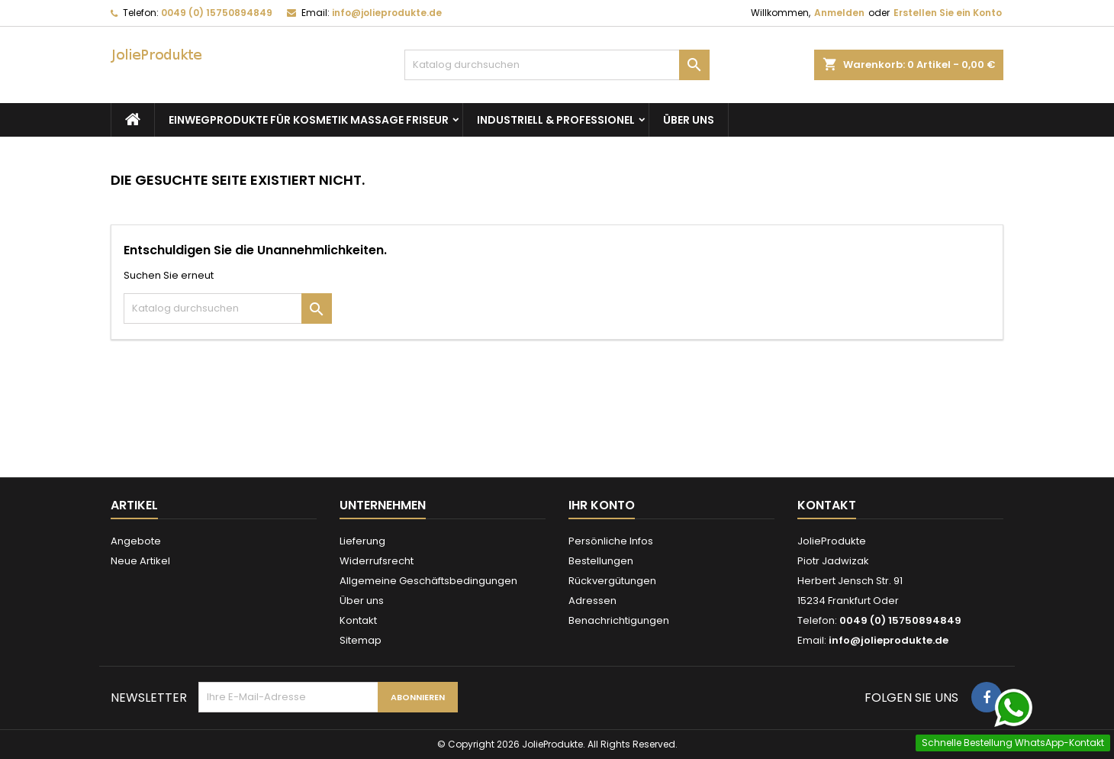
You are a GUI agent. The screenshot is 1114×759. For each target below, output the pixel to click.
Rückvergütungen (612, 580)
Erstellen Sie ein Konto (947, 12)
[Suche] (557, 65)
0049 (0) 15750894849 (216, 12)
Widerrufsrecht (377, 561)
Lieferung (362, 541)
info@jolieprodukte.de (387, 12)
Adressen (592, 600)
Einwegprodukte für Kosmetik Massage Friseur (309, 120)
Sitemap (361, 640)
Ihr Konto (601, 505)
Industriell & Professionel (556, 120)
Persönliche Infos (610, 541)
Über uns (688, 120)
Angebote (136, 541)
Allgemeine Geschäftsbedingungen (428, 580)
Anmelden (839, 12)
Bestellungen (600, 561)
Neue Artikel (140, 561)
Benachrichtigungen (618, 620)
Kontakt (358, 620)
